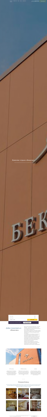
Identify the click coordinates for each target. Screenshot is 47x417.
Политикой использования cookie (17, 416)
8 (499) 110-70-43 (37, 1)
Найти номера (35, 319)
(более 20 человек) (27, 322)
